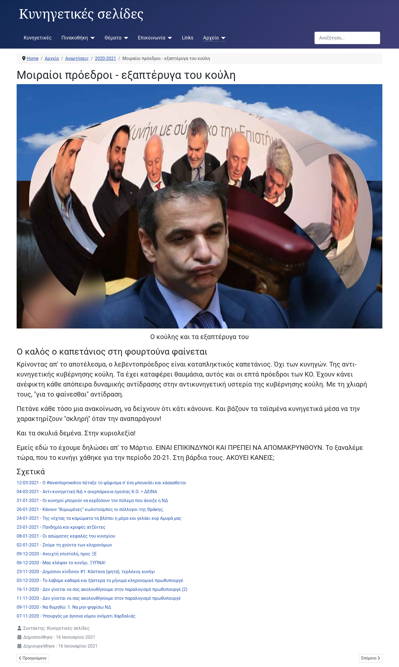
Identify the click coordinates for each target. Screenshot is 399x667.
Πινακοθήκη (75, 38)
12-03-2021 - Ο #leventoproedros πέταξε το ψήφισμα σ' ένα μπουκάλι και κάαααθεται (101, 482)
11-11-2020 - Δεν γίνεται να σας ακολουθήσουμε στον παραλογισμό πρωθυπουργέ (99, 598)
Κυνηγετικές (38, 38)
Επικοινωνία (151, 38)
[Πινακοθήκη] (91, 37)
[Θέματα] (124, 37)
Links (187, 38)
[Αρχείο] (222, 37)
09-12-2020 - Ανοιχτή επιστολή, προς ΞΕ (57, 553)
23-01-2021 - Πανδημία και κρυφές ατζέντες (61, 527)
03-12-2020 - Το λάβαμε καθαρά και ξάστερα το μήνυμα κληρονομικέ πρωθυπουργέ (100, 580)
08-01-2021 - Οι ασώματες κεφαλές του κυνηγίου (66, 536)
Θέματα (113, 38)
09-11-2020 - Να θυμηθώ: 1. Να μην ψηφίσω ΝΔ (64, 607)
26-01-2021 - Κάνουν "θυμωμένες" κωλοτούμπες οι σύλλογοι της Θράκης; (90, 509)
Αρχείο (211, 38)
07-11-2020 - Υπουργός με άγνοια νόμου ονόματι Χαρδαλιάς (76, 616)
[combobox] (347, 38)
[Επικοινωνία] (168, 37)
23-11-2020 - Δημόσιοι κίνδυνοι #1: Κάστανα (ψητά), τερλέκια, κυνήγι (86, 571)
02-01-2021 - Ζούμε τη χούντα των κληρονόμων (64, 545)
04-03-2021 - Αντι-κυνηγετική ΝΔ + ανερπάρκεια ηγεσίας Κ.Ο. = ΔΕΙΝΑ (87, 491)
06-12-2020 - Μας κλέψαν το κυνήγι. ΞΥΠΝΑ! (61, 562)
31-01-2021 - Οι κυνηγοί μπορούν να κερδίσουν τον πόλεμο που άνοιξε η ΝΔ (92, 500)
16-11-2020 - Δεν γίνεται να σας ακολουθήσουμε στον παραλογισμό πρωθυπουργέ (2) (102, 589)
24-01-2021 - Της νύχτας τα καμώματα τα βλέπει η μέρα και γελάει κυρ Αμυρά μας (99, 518)
